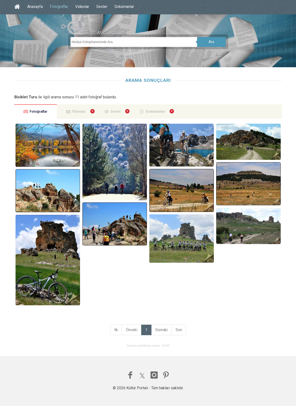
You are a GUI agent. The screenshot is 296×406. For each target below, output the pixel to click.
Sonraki (161, 330)
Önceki (131, 330)
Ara (211, 41)
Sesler (101, 6)
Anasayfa (35, 6)
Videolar (82, 6)
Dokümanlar (124, 6)
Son (179, 330)
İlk (116, 330)
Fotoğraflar (59, 6)
